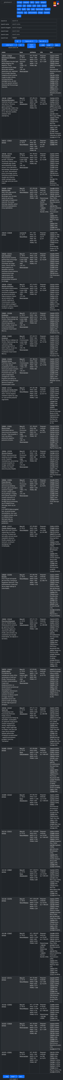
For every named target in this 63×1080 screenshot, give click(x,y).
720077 (52, 641)
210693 (52, 741)
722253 (52, 56)
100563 (4, 480)
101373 (4, 1052)
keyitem (47, 9)
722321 (52, 575)
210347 (52, 654)
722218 (52, 426)
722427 (52, 338)
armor (19, 6)
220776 (52, 633)
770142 (52, 331)
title (28, 9)
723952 (52, 102)
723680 (52, 484)
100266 (4, 388)
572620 (9, 56)
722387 (52, 683)
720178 (52, 625)
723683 (52, 159)
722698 (52, 259)
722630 (52, 258)
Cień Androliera (6, 256)
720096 (52, 120)
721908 (52, 442)
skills (18, 9)
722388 (52, 428)
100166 (4, 154)
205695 (52, 604)
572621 (9, 140)
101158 (43, 1016)
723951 (52, 623)
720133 (52, 488)
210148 (52, 114)
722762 (52, 430)
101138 (4, 933)
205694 (52, 737)
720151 (52, 294)
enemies (26, 2)
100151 (4, 140)
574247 (9, 669)
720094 (52, 77)
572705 (9, 575)
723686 (52, 1005)
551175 (52, 735)
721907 (52, 571)
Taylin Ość (5, 710)
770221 (52, 556)
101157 (4, 978)
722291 (52, 336)
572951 (9, 426)
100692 (4, 619)
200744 (52, 206)
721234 (52, 723)
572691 (9, 336)
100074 (4, 56)
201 (26, 675)
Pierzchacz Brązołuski (8, 621)
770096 (52, 446)
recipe (29, 6)
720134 (52, 459)
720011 (52, 87)
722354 (52, 98)
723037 (52, 365)
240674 (52, 718)
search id (4, 21)
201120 (52, 588)
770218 (52, 727)
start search (31, 46)
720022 (52, 263)
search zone (4, 34)
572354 (9, 359)
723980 (52, 83)
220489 (52, 912)
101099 (4, 795)
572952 (9, 480)
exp (25, 13)
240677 (52, 106)
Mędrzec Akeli (6, 190)
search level (4, 31)
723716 (52, 192)
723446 (52, 290)
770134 (52, 173)
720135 (52, 434)
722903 (52, 317)
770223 (52, 218)
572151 (9, 254)
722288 (52, 188)
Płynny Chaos (6, 428)
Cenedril (46, 13)
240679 (52, 534)
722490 (52, 100)
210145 (52, 629)
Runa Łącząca (24, 71)
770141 (52, 306)
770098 (52, 499)
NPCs (32, 2)
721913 (52, 327)
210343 (52, 660)
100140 (4, 98)
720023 (52, 163)
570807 (9, 98)
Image (40, 13)
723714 (52, 455)
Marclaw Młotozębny (8, 100)
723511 (52, 59)
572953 (9, 1005)
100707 (4, 669)
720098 (52, 401)
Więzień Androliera (7, 286)
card (34, 6)
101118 (4, 870)
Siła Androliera (6, 156)
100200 (4, 188)
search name (5, 24)
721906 (52, 745)
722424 (52, 935)
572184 (9, 313)
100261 (4, 313)
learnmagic (39, 9)
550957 (52, 304)
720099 (52, 1014)
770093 (52, 89)
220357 (52, 584)
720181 (52, 194)
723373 (52, 681)
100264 (4, 359)
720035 (52, 237)
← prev (42, 45)
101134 (4, 899)
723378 (52, 288)
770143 (52, 354)
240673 (52, 669)
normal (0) (23, 140)
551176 (52, 602)
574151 (9, 526)
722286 (52, 480)
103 (25, 159)
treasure (20, 13)
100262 (4, 336)
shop (19, 16)
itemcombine (32, 13)
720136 (52, 75)
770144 (52, 378)
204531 (52, 650)
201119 (52, 548)
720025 (52, 63)
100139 (43, 200)
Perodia (4, 577)
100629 (4, 575)
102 (21, 63)
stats (32, 9)
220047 (52, 804)
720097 (52, 216)
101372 (4, 1023)
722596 (52, 256)
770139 (52, 273)
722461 (52, 315)
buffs (23, 9)
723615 (52, 158)
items (37, 2)
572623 (9, 284)
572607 (9, 188)
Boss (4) (22, 98)
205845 (52, 181)
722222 (52, 284)
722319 (52, 619)
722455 (52, 621)
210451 (52, 196)
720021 (52, 369)
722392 (52, 286)
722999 (52, 679)
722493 (52, 156)
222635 (52, 612)
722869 (52, 340)
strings (19, 2)
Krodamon (5, 315)
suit (24, 6)
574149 (9, 619)
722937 (52, 342)
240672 (52, 65)
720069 (52, 79)
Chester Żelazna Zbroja (9, 528)
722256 (52, 254)
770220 (52, 121)
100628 (4, 526)
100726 (4, 708)
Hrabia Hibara (6, 671)
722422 (52, 482)
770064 (52, 242)
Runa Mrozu (23, 237)
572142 (9, 154)
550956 (52, 471)
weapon (43, 2)
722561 (52, 359)
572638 (9, 233)
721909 (52, 85)
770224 (52, 594)
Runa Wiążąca (24, 144)
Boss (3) (22, 56)
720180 (52, 61)
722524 (52, 432)
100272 (43, 208)
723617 (52, 394)
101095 (4, 748)
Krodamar (5, 338)
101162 (4, 1005)
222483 (52, 565)
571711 (9, 388)
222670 (52, 407)
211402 (52, 131)
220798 (52, 544)
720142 (52, 240)
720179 (52, 104)
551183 (52, 179)
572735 (9, 451)
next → (57, 45)
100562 (4, 451)
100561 (4, 426)
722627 (52, 58)
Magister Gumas (7, 361)
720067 (52, 677)
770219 (52, 644)
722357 (52, 154)
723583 (52, 392)
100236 (4, 284)
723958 (52, 1008)
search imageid (5, 28)
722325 (52, 313)
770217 (52, 693)
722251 (52, 708)
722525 (52, 578)
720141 (52, 250)
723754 (52, 1006)
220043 (52, 841)
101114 (4, 831)
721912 (52, 269)
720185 (52, 1010)
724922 (52, 81)
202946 (52, 397)
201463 (52, 200)
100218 (4, 233)
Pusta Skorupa (6, 482)
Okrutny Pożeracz (7, 453)
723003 (52, 363)
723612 (52, 526)
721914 (52, 1020)
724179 (52, 190)
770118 (52, 417)
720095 (52, 233)
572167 (9, 708)
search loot (4, 38)
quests (44, 6)
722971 (52, 319)
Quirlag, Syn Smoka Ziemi (9, 390)
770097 (52, 473)
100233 (4, 254)
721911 (52, 169)
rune (38, 6)
